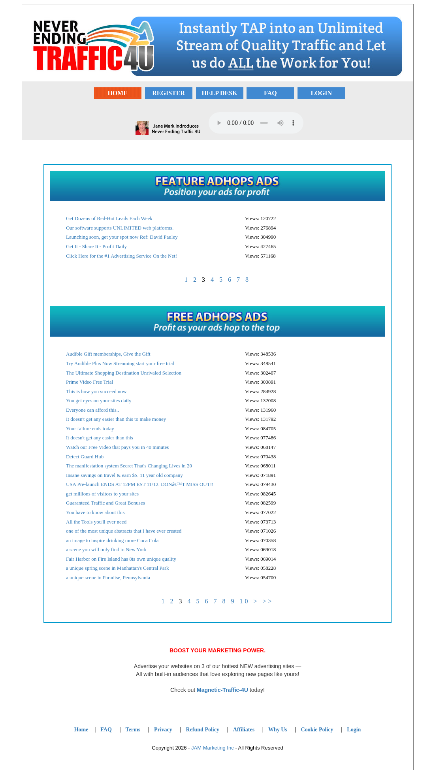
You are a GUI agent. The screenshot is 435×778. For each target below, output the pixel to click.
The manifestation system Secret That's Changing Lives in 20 (129, 466)
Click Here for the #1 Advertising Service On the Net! (121, 256)
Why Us (277, 730)
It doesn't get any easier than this (99, 438)
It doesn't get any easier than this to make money (116, 419)
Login (354, 730)
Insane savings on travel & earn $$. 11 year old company (124, 475)
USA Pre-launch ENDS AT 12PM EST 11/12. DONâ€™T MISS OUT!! (139, 484)
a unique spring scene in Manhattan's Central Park (117, 568)
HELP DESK (219, 93)
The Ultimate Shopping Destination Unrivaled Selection (123, 373)
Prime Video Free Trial (89, 382)
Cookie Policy (317, 730)
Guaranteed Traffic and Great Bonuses (105, 503)
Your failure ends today (90, 428)
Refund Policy (202, 730)
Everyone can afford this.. (92, 410)
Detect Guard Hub (85, 457)
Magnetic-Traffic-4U (222, 690)
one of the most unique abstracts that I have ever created (123, 531)
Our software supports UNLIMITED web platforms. (119, 228)
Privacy (163, 730)
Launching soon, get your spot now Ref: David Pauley (122, 237)
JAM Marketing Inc (212, 748)
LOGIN (321, 93)
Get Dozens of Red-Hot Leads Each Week (109, 218)
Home (81, 730)
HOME (117, 93)
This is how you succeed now (96, 391)
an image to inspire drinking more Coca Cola (112, 540)
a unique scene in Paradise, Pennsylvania (108, 577)
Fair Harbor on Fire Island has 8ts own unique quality (121, 559)
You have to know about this (95, 512)
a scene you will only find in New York (106, 549)
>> (267, 601)
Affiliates (243, 730)
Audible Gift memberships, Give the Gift (108, 354)
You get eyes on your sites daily (99, 400)
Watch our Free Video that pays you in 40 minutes (117, 447)
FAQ (270, 93)
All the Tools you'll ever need (96, 522)
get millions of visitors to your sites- (103, 494)
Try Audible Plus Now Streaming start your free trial (120, 363)
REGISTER (168, 93)
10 (244, 601)
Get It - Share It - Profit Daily (96, 246)
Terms (133, 730)
